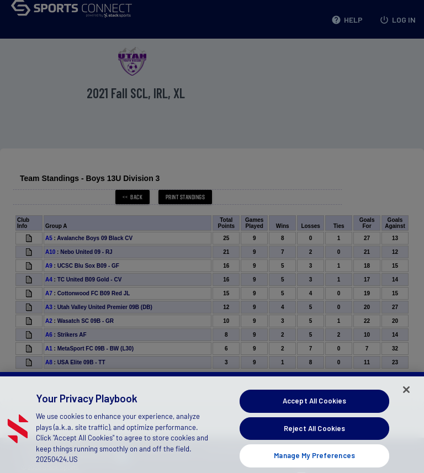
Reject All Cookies (314, 436)
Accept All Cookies (314, 408)
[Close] (406, 397)
